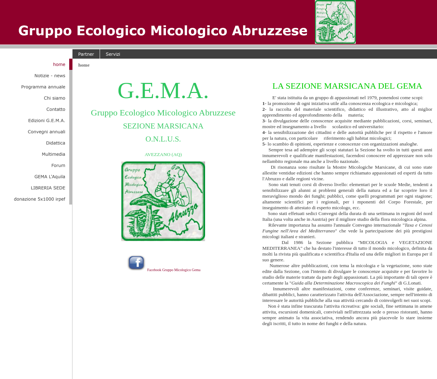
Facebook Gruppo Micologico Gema (173, 270)
